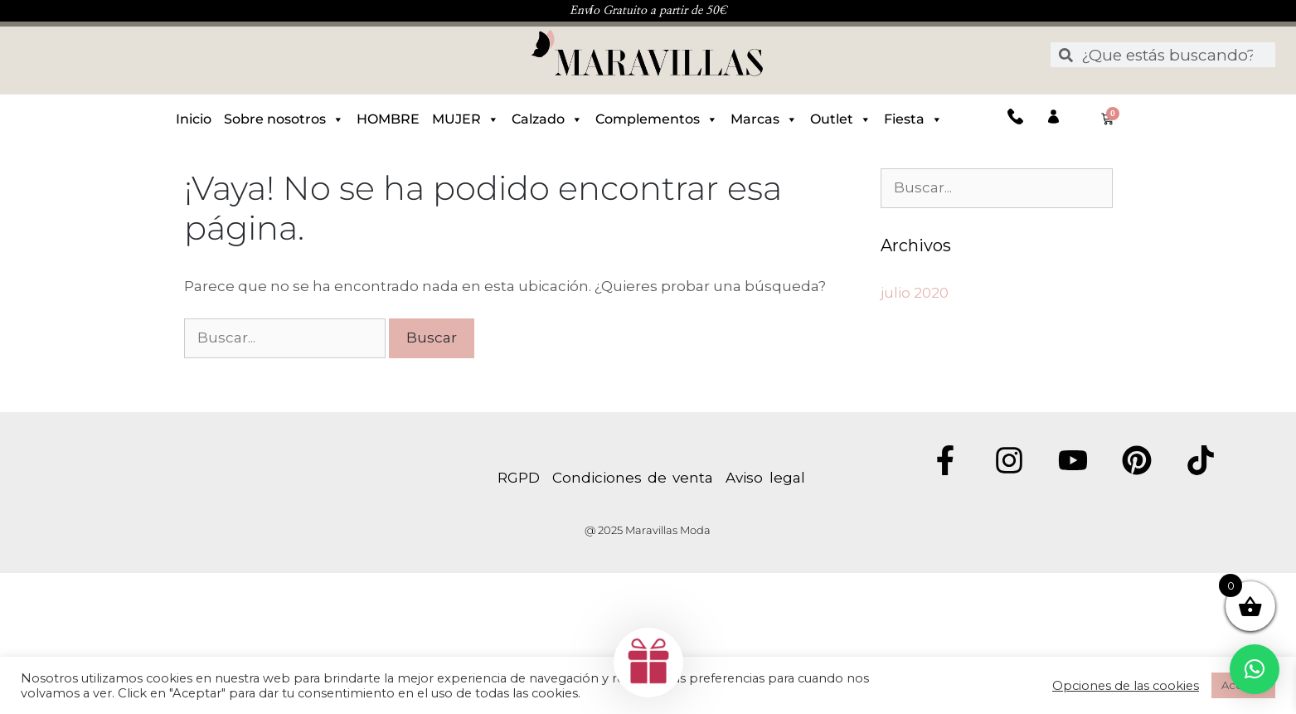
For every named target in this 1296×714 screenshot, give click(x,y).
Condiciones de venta (633, 477)
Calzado (547, 119)
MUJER (465, 119)
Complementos (656, 119)
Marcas (764, 119)
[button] (1254, 669)
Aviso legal (765, 477)
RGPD (525, 477)
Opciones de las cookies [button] (1125, 685)
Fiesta (913, 119)
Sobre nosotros (284, 119)
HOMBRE (388, 119)
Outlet (840, 119)
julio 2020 (915, 292)
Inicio (193, 119)
